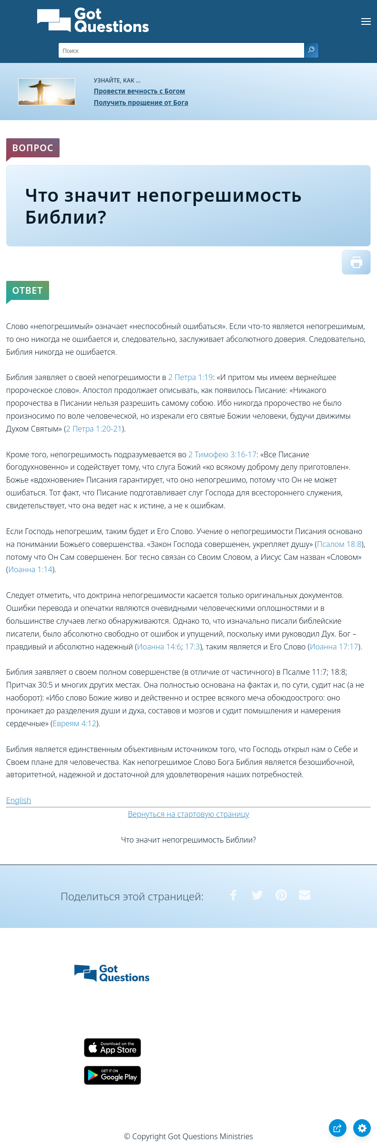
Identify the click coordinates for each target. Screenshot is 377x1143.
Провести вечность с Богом (139, 90)
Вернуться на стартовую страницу (188, 814)
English (18, 800)
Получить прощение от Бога (141, 102)
